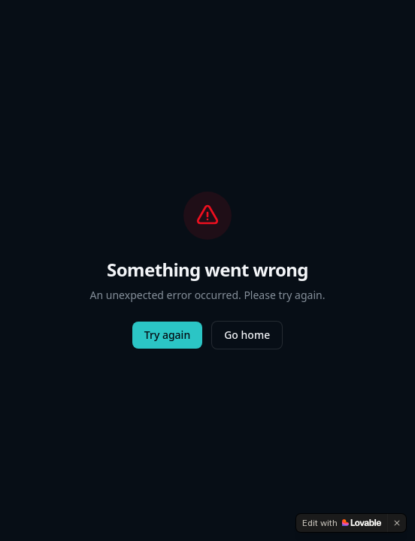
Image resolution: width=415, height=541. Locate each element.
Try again (167, 335)
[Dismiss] (397, 523)
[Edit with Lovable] (341, 523)
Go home (247, 335)
